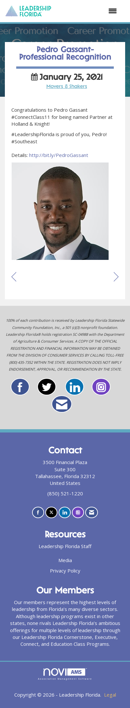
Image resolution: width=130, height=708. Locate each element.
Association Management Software (65, 674)
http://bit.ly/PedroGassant (58, 155)
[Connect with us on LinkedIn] (65, 512)
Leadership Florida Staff (65, 546)
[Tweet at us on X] (51, 512)
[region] (116, 277)
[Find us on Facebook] (38, 512)
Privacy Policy (65, 570)
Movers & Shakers (66, 86)
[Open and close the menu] (87, 11)
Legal (110, 694)
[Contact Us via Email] (91, 512)
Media (65, 560)
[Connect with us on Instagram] (78, 512)
